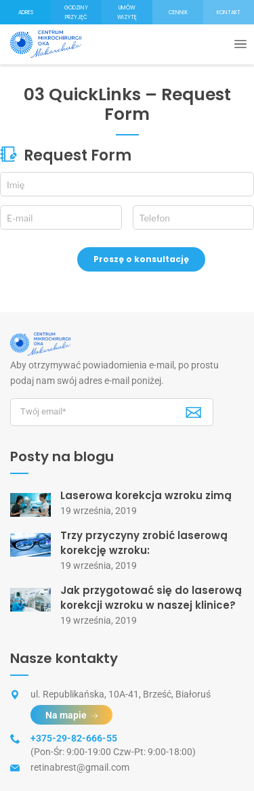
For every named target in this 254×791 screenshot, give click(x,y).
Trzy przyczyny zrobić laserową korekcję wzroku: (144, 542)
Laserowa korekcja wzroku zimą (146, 495)
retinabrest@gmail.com (79, 767)
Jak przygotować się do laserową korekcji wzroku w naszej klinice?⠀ (151, 597)
